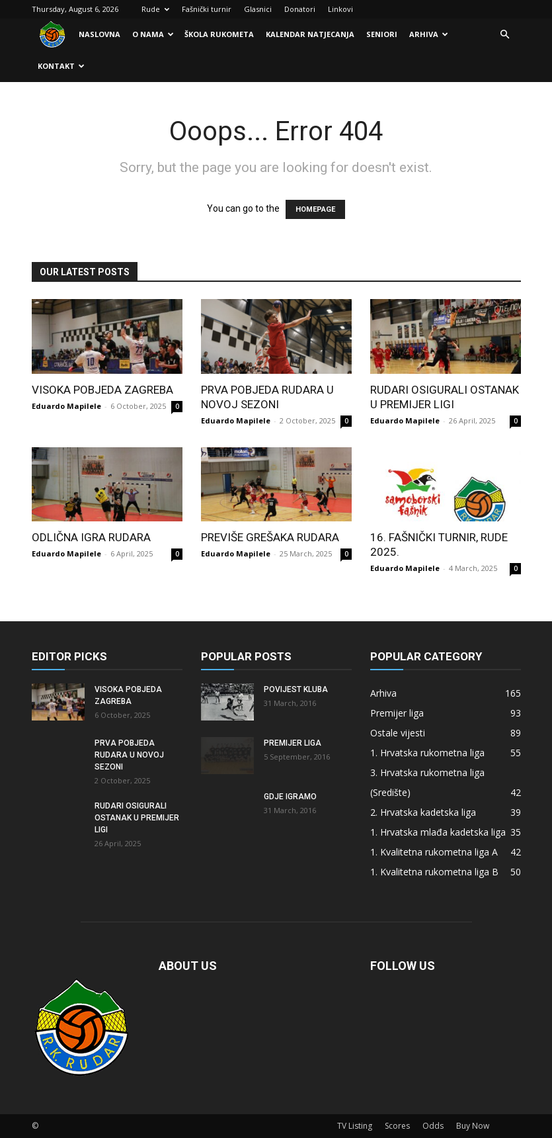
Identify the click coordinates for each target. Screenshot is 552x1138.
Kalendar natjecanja (310, 34)
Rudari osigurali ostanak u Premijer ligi (137, 817)
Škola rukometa (219, 34)
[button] (505, 34)
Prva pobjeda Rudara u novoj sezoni (129, 754)
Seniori (381, 34)
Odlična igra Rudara (91, 537)
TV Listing (354, 1125)
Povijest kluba (296, 689)
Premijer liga (292, 743)
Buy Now (472, 1125)
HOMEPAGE (315, 209)
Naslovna (99, 34)
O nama (153, 34)
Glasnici (258, 9)
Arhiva (428, 34)
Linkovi (340, 9)
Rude (155, 9)
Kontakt (61, 66)
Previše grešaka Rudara (270, 537)
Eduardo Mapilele (66, 406)
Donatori (299, 9)
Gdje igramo (290, 796)
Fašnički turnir (206, 9)
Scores (397, 1125)
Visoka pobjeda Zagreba (102, 389)
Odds (433, 1125)
